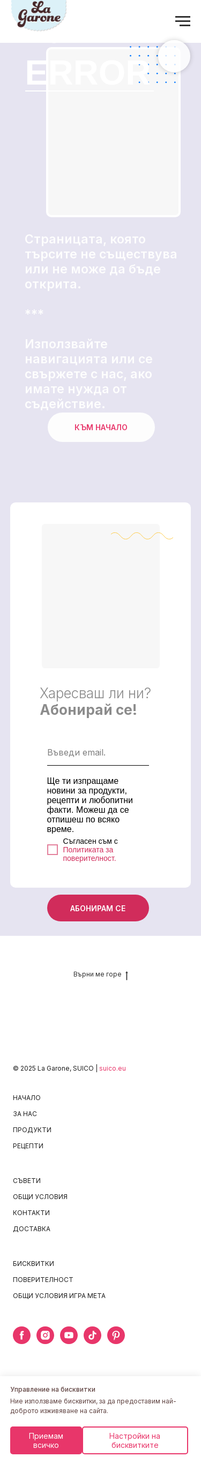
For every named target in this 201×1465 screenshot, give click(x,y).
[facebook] (22, 1341)
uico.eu (114, 1068)
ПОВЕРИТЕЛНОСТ (43, 1280)
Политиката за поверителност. (89, 854)
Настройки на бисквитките (134, 1440)
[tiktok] (92, 1341)
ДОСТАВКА (31, 1229)
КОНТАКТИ (31, 1213)
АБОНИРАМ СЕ (97, 908)
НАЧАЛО (27, 1098)
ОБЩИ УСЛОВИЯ (40, 1197)
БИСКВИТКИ (33, 1264)
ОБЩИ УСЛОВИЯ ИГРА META (59, 1296)
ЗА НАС (25, 1114)
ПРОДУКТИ (32, 1130)
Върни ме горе (100, 974)
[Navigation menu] (182, 21)
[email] (98, 752)
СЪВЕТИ (27, 1181)
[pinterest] (116, 1341)
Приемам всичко (46, 1440)
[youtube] (69, 1341)
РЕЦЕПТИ (28, 1146)
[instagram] (45, 1341)
